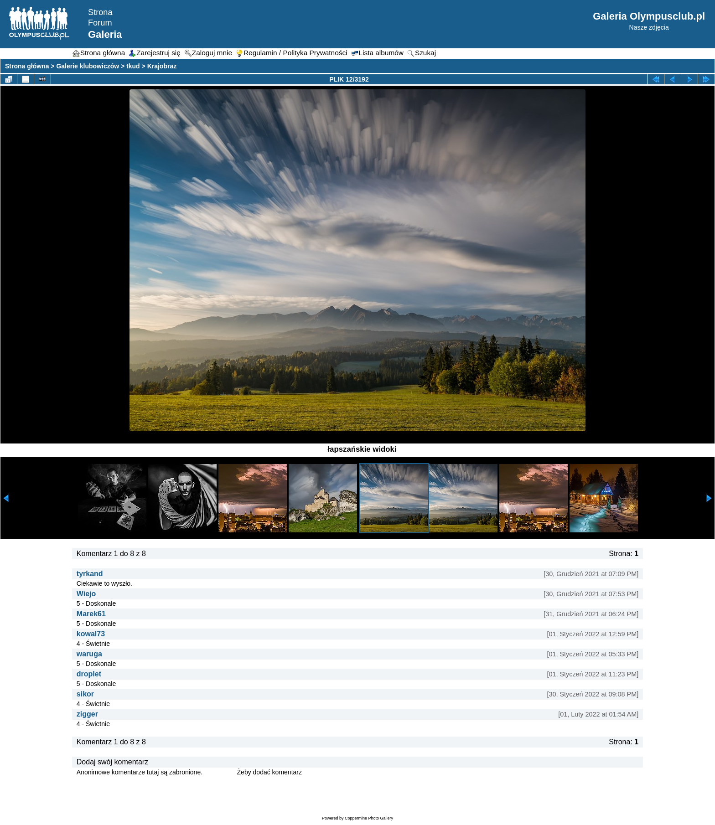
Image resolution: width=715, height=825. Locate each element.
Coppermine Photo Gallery (369, 818)
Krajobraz (162, 66)
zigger (87, 714)
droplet (89, 674)
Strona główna (27, 66)
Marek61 (91, 614)
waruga (89, 654)
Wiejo (86, 594)
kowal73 (91, 634)
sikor (85, 694)
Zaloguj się (219, 772)
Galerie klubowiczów (87, 66)
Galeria (105, 34)
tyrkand (90, 574)
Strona (100, 12)
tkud (133, 66)
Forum (100, 22)
